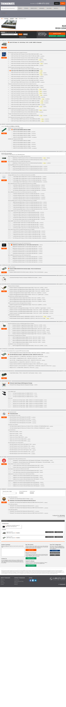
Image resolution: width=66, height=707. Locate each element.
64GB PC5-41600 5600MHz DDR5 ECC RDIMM (21, 133)
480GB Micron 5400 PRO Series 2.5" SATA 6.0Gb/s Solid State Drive (25, 246)
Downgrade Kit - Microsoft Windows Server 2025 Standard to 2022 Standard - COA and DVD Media (31, 460)
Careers (2, 584)
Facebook (30, 580)
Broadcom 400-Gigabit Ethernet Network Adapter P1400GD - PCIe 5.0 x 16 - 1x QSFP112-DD (26, 294)
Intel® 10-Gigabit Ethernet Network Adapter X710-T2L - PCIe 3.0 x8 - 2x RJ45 (27, 337)
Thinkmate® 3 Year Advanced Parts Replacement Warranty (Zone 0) (23, 500)
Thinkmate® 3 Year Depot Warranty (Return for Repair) (19, 498)
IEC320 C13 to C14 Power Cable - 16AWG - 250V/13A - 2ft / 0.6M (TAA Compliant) (28, 401)
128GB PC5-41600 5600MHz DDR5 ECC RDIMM (22, 137)
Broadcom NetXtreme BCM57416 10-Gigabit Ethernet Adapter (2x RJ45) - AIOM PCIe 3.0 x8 (26, 363)
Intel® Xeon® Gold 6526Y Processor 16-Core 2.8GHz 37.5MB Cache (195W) (25, 87)
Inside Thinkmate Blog (18, 581)
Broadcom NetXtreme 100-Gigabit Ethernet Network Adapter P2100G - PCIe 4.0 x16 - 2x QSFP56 (27, 289)
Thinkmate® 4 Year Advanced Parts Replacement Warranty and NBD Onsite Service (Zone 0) (26, 507)
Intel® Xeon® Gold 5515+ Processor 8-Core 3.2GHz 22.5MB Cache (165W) (24, 85)
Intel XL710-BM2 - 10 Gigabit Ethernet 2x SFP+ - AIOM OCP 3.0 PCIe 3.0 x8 (23, 358)
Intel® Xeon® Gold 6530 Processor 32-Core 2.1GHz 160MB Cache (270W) (24, 78)
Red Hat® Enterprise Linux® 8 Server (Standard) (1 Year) (20, 446)
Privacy (2, 581)
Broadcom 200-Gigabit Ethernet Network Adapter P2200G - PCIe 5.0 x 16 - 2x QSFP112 (25, 292)
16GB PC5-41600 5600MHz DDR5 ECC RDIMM (22, 129)
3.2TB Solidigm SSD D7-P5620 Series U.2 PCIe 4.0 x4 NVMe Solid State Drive (27, 178)
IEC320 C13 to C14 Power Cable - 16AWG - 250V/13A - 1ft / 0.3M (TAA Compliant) (28, 400)
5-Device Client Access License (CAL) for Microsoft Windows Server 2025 (26, 467)
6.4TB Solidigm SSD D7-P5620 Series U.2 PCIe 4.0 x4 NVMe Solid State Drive (27, 180)
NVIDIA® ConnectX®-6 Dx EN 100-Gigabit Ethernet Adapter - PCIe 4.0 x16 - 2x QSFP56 (26, 304)
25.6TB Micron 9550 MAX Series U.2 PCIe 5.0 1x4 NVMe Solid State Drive (26, 198)
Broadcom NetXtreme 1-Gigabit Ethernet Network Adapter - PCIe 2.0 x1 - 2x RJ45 (27, 325)
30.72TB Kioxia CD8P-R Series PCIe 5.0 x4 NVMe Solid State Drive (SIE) (26, 219)
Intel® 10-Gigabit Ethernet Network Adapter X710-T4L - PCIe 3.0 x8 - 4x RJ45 (27, 338)
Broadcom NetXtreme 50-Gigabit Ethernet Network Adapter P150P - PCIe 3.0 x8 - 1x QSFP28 (29, 333)
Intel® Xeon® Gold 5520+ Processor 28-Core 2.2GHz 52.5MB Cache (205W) (25, 76)
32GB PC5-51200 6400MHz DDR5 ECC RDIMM (21, 142)
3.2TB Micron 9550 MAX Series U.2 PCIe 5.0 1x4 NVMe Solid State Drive (26, 193)
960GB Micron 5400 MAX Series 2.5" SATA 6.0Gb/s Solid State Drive (25, 258)
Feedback (16, 582)
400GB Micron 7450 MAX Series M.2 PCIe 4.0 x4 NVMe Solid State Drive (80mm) (27, 163)
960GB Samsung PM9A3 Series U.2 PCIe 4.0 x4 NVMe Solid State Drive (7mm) (27, 202)
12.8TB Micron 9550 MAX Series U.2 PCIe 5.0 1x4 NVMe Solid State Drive (26, 197)
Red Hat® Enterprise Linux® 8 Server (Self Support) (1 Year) (20, 444)
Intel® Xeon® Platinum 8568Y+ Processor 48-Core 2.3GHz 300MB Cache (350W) (26, 98)
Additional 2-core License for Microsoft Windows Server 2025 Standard (25, 475)
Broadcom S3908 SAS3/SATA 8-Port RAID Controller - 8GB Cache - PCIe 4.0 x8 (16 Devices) (26, 272)
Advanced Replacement (23, 491)
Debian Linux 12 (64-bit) (14, 435)
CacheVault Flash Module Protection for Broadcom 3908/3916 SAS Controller (23, 277)
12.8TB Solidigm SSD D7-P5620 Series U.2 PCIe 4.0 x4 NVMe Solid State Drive (27, 181)
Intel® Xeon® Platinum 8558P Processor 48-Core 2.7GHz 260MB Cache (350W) (25, 118)
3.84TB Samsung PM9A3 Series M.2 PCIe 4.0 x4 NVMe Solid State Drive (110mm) (27, 169)
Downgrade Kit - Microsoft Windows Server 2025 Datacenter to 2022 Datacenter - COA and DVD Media (31, 462)
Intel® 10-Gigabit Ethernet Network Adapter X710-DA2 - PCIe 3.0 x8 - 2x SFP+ (27, 340)
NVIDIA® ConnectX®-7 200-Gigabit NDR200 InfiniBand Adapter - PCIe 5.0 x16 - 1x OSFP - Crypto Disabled (29, 309)
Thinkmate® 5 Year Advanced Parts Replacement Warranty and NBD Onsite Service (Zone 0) (26, 513)
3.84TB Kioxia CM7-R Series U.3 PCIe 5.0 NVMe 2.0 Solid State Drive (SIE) (26, 232)
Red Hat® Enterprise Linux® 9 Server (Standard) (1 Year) (20, 451)
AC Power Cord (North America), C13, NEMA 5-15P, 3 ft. (23, 393)
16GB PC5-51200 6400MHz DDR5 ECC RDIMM (21, 140)
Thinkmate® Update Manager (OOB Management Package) (21, 383)
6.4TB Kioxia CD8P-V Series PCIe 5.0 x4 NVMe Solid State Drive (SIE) (26, 226)
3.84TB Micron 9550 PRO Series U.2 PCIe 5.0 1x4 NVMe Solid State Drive (26, 185)
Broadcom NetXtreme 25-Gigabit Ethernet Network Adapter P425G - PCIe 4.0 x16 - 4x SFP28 (26, 287)
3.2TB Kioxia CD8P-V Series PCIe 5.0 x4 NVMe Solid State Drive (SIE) (26, 224)
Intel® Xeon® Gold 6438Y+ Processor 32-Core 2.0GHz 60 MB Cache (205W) (25, 61)
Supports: (13, 532)
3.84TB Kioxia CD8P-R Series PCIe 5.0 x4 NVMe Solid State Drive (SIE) (26, 214)
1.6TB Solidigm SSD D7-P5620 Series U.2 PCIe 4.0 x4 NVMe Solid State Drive (27, 176)
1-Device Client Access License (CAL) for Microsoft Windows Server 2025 (26, 465)
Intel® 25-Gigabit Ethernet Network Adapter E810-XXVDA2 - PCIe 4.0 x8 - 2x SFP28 (28, 345)
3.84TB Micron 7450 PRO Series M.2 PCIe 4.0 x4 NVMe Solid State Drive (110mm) (28, 159)
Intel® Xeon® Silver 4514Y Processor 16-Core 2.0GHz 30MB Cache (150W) (25, 72)
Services (56, 8)
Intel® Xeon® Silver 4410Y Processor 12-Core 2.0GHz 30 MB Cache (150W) (25, 54)
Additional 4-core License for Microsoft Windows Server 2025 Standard (25, 477)
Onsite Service (32, 491)
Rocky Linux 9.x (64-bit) (14, 433)
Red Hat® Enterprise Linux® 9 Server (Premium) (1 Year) (20, 453)
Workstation (34, 8)
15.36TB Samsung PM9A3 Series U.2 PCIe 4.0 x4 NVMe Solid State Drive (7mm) (27, 209)
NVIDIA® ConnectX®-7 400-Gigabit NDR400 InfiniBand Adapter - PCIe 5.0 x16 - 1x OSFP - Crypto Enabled (29, 313)
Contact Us (16, 579)
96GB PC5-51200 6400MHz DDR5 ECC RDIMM (21, 146)
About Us (3, 579)
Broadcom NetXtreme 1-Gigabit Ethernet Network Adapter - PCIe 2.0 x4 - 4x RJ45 (27, 326)
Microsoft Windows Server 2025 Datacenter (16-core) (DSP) (20, 420)
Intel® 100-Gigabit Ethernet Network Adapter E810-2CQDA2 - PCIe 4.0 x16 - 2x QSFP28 (26, 301)
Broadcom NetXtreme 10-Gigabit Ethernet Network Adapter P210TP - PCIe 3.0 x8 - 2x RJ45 (29, 328)
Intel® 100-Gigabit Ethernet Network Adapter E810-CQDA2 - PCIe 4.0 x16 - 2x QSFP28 (25, 299)
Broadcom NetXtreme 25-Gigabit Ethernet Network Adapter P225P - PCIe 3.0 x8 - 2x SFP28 (29, 332)
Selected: (3, 126)
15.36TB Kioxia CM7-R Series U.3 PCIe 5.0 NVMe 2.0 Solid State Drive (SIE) (27, 236)
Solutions (49, 8)
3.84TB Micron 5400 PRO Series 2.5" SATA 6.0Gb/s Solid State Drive (25, 251)
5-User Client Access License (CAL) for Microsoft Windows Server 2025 (26, 472)
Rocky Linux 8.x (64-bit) (14, 431)
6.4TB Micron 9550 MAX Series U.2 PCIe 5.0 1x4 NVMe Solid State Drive (26, 195)
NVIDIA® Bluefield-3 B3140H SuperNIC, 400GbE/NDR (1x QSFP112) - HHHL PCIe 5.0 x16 (26, 316)
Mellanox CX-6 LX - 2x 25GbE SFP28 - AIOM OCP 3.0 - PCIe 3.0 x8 (22, 367)
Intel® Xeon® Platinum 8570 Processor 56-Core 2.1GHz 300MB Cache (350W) (25, 100)
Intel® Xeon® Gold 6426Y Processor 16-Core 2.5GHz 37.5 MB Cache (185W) (25, 63)
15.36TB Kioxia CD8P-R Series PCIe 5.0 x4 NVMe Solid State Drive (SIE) (26, 217)
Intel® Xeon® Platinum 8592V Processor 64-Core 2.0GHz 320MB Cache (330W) (25, 120)
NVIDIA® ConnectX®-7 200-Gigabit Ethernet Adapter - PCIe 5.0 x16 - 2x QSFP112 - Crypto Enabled (28, 308)
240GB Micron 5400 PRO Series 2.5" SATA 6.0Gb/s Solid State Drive (26, 244)
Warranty (3, 582)
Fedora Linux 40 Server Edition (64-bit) (17, 437)
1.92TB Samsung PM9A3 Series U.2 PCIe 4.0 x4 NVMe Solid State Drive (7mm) (27, 203)
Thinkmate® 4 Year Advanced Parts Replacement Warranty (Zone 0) (22, 505)
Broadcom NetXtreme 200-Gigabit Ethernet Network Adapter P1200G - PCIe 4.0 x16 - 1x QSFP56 (27, 291)
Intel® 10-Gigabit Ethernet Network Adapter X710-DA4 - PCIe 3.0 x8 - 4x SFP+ (27, 342)
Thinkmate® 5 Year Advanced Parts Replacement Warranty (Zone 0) (22, 511)
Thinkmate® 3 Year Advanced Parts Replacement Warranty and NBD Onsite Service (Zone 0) (26, 502)
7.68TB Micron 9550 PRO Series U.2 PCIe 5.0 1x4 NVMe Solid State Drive (26, 186)
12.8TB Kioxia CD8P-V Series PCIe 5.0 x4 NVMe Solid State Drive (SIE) (26, 227)
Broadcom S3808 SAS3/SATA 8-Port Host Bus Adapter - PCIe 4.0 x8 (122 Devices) (25, 268)
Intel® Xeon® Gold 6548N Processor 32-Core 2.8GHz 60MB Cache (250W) (24, 111)
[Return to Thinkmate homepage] (8, 4)
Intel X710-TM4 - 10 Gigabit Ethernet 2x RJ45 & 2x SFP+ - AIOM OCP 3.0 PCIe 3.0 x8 (25, 360)
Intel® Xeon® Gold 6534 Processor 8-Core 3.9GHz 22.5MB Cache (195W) (24, 89)
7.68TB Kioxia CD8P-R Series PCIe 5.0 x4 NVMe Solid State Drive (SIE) (26, 215)
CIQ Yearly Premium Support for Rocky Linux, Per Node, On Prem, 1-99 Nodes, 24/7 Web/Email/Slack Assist (29, 426)
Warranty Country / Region (7, 491)
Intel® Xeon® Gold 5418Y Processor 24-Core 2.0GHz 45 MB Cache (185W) (24, 57)
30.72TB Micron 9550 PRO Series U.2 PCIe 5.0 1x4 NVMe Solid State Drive (26, 190)
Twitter (33, 580)
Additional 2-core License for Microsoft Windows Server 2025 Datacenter (26, 482)
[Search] (9, 8)
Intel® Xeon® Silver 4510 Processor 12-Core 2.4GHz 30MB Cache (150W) (25, 70)
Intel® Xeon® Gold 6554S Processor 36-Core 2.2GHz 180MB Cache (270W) (25, 115)
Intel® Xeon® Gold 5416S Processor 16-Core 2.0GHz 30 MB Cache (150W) (24, 65)
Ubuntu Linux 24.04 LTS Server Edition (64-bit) (18, 440)
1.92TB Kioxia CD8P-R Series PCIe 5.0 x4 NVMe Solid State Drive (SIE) (26, 212)
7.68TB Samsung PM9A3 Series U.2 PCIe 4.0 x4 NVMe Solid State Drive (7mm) (27, 207)
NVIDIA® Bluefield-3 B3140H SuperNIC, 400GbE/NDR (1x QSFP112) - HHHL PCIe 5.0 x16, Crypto (27, 318)
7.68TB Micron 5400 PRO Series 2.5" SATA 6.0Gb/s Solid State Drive (25, 253)
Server (20, 8)
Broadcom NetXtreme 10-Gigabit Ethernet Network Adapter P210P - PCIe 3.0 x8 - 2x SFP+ (29, 330)
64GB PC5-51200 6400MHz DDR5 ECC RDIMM (21, 144)
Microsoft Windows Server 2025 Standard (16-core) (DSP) (20, 417)
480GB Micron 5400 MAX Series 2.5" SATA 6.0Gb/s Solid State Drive (25, 256)
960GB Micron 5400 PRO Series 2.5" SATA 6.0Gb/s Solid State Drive (25, 248)
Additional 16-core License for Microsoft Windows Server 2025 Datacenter (26, 485)
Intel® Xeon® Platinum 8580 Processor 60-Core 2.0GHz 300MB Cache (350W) (25, 102)
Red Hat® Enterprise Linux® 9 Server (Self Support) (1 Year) (20, 449)
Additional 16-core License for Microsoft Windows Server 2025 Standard (26, 479)
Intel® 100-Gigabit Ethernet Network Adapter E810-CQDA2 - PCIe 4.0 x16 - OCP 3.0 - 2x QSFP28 (27, 352)
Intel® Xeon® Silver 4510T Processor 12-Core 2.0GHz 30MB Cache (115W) (25, 106)
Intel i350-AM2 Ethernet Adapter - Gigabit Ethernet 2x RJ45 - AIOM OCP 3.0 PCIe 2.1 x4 (26, 354)
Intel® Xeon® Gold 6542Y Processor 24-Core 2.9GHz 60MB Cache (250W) (24, 91)
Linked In (35, 580)
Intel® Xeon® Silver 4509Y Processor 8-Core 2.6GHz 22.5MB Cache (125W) (25, 68)
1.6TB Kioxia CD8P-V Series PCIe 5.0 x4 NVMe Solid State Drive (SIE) (26, 222)
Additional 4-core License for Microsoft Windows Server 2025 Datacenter (26, 484)
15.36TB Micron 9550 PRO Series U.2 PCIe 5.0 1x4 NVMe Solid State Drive (26, 188)
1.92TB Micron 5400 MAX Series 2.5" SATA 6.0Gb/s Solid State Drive (25, 260)
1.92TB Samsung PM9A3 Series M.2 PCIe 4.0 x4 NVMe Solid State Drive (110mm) (27, 168)
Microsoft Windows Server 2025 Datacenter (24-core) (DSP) (20, 422)
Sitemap (16, 584)
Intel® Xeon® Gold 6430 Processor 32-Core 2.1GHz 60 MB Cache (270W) (24, 59)
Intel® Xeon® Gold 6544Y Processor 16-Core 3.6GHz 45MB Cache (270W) (24, 93)
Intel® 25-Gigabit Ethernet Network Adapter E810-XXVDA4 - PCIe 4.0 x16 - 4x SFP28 (25, 297)
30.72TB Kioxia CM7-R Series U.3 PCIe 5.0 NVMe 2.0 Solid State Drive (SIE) (27, 238)
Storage (26, 8)
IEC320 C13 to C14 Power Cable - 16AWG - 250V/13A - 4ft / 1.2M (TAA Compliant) (28, 405)
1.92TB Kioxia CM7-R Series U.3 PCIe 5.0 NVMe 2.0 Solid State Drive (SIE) (26, 231)
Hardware (42, 8)
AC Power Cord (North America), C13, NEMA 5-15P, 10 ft (23, 396)
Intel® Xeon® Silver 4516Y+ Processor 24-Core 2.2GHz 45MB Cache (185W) (25, 74)
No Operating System (14, 413)
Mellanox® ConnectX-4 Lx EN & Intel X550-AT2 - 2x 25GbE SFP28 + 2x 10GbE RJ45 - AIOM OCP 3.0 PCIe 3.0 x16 (30, 365)
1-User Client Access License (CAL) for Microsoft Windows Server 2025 (26, 470)
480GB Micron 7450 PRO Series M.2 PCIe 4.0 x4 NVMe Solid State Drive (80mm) (27, 157)
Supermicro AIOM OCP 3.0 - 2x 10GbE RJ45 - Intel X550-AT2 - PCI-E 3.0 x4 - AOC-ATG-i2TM (27, 356)
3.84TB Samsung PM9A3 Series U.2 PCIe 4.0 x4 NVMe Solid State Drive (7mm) (27, 205)
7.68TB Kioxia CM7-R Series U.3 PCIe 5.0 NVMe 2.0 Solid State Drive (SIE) (26, 234)
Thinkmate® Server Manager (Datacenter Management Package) (21, 384)
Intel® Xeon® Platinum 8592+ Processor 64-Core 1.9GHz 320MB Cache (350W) (25, 104)
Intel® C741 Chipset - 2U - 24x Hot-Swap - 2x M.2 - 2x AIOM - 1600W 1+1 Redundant (25, 42)
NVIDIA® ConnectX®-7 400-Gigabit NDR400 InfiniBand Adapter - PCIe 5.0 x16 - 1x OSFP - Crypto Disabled (29, 311)
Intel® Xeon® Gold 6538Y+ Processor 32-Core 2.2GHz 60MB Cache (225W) (25, 80)
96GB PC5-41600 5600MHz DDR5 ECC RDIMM (21, 135)
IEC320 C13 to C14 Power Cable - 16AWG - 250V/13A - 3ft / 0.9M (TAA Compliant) (28, 403)
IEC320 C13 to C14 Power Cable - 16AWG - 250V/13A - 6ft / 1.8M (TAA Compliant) (28, 406)
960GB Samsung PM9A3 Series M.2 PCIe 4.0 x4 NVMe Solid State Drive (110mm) (27, 166)
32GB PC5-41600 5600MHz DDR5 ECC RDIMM (21, 131)
